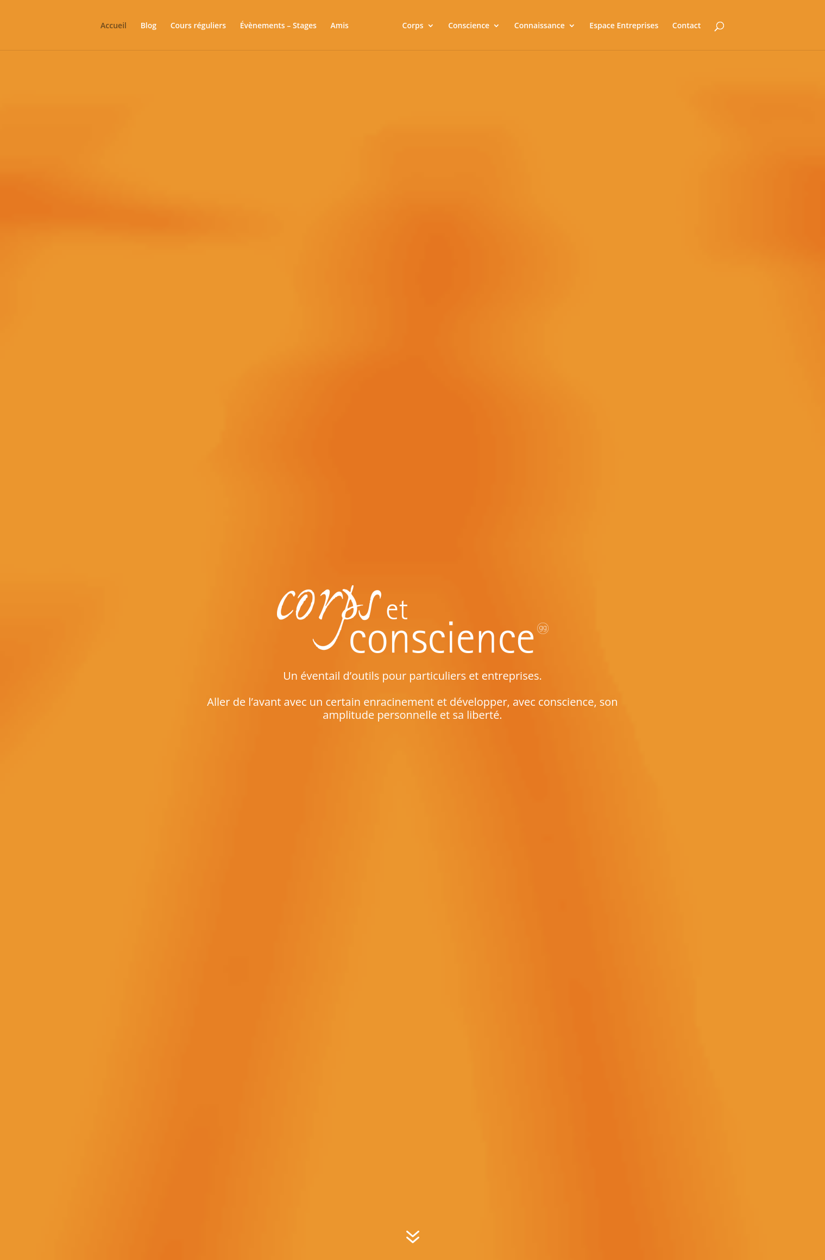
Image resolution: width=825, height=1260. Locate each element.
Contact (681, 25)
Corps (408, 25)
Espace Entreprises (619, 25)
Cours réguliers (202, 25)
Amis (344, 25)
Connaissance (534, 25)
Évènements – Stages (282, 25)
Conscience (463, 25)
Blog (153, 25)
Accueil (118, 25)
